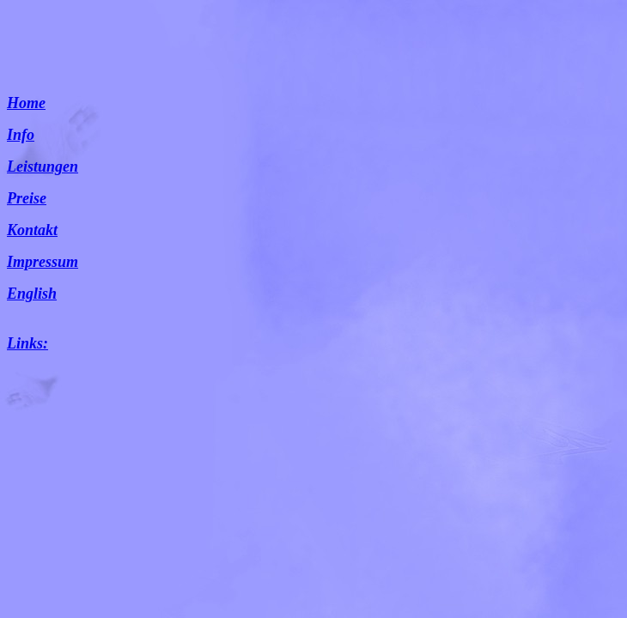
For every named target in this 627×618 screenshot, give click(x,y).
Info (20, 134)
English (32, 293)
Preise (26, 198)
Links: (27, 343)
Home (26, 103)
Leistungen (42, 166)
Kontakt (32, 230)
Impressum (42, 261)
